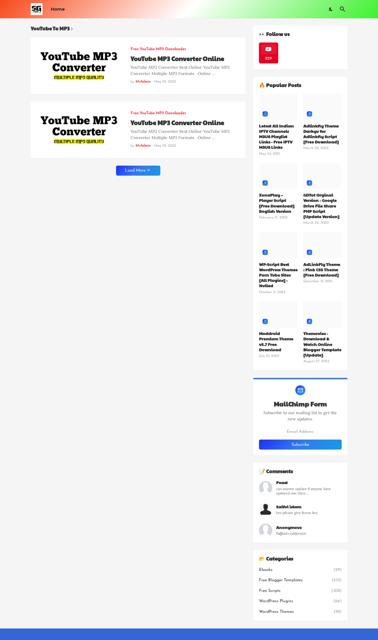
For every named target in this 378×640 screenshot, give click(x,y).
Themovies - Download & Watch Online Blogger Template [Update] (322, 344)
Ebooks (300, 570)
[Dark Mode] (331, 9)
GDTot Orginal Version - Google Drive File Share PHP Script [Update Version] (321, 205)
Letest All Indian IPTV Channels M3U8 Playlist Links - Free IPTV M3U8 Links (276, 136)
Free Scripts (300, 591)
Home (58, 9)
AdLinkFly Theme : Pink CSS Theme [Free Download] (321, 270)
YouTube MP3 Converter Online (177, 59)
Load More (135, 170)
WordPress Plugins (300, 601)
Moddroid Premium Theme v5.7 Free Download (276, 341)
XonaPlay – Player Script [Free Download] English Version (276, 203)
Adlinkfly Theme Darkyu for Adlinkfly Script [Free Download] (321, 134)
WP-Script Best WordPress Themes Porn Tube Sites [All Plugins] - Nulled (278, 275)
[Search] (343, 9)
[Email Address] (300, 432)
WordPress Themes (300, 612)
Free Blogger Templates (300, 580)
